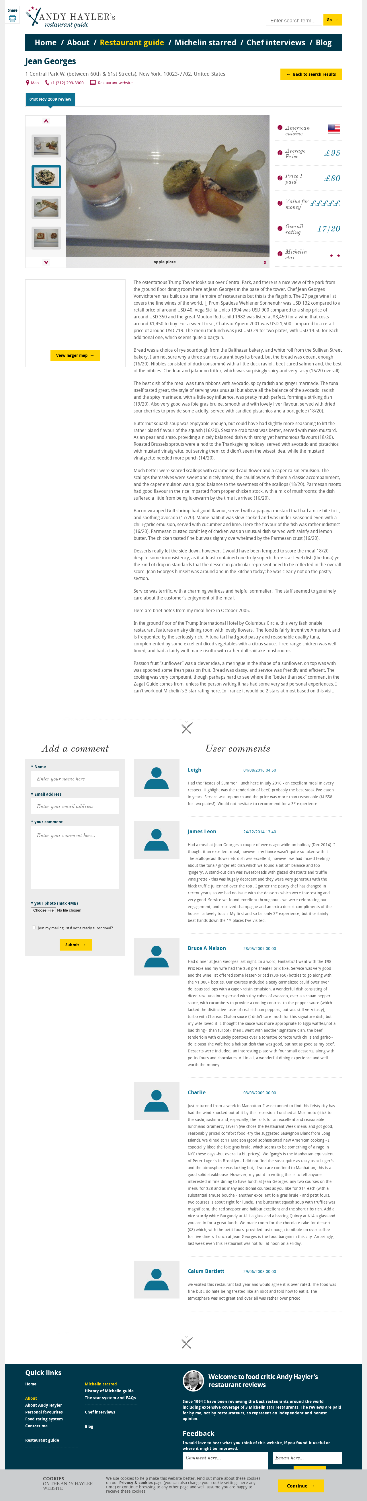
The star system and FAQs (110, 1398)
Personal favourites (44, 1413)
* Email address (46, 795)
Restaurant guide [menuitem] (132, 43)
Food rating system (44, 1420)
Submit (72, 945)
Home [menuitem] (46, 43)
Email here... (289, 1458)
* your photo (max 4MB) (54, 904)
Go (329, 20)
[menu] (183, 37)
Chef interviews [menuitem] (276, 43)
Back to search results (314, 75)
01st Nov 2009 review (50, 100)
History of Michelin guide (109, 1391)
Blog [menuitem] (324, 43)
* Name (38, 767)
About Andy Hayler (43, 1406)
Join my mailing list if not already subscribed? (75, 928)
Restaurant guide (42, 1441)
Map (35, 83)
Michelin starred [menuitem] (205, 43)
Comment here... (203, 1458)
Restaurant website (115, 83)
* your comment (47, 822)
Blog (89, 1427)
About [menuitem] (78, 43)
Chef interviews (100, 1413)
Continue (297, 1486)
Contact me (36, 1426)
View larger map (72, 356)
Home (30, 1385)
